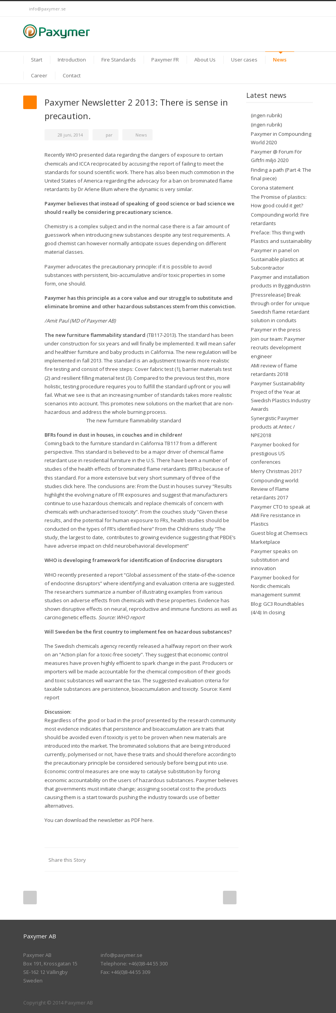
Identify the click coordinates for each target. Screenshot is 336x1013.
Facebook (122, 859)
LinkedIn (289, 9)
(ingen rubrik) (266, 115)
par (109, 135)
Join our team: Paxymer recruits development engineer (278, 347)
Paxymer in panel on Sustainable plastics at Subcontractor (277, 259)
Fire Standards (118, 59)
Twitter (274, 9)
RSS (305, 9)
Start (36, 59)
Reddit (169, 859)
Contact (72, 75)
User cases (244, 59)
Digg (184, 859)
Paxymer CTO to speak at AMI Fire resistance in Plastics (280, 515)
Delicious (199, 859)
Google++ (215, 859)
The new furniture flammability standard (133, 420)
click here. (74, 486)
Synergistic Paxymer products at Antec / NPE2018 (274, 427)
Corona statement (272, 187)
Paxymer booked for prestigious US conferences (275, 453)
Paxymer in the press (276, 329)
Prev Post (30, 897)
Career (39, 75)
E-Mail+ (230, 859)
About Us (205, 59)
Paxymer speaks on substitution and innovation (274, 560)
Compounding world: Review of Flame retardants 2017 (275, 489)
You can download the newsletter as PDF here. (99, 820)
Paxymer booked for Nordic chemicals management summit (275, 586)
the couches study (174, 511)
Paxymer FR (165, 59)
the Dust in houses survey (180, 486)
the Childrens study (191, 528)
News (279, 59)
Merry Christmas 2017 (276, 471)
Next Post (230, 897)
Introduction (72, 59)
